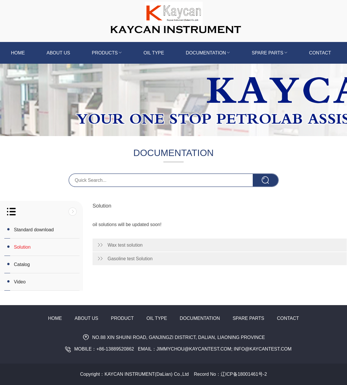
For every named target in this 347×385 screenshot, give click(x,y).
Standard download (34, 229)
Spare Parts (269, 52)
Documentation (208, 52)
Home (18, 52)
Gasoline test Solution (130, 258)
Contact (320, 52)
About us (58, 52)
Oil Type (153, 52)
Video (20, 281)
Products (107, 52)
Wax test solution (125, 245)
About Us (86, 318)
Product (122, 318)
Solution (22, 247)
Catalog (22, 264)
